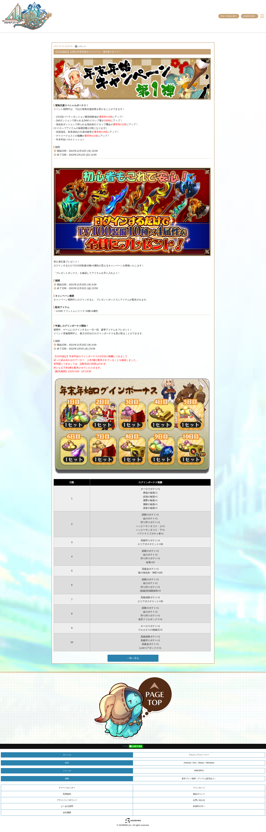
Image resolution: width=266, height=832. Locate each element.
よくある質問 (67, 806)
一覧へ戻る (133, 658)
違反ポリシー (199, 794)
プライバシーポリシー (67, 800)
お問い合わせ (199, 800)
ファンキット (199, 788)
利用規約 (67, 794)
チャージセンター (229, 16)
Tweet (125, 746)
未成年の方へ (199, 806)
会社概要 (67, 812)
